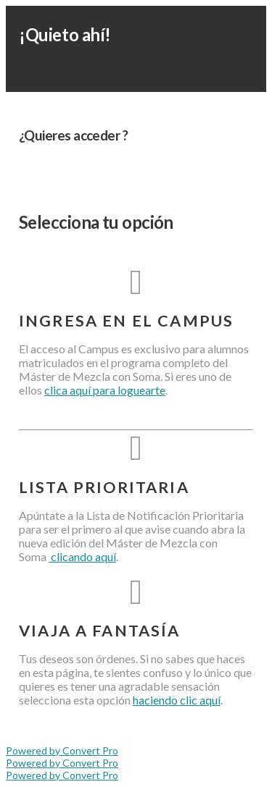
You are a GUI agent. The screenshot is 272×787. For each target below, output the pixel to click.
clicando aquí (82, 556)
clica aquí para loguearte (104, 390)
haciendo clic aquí (177, 700)
